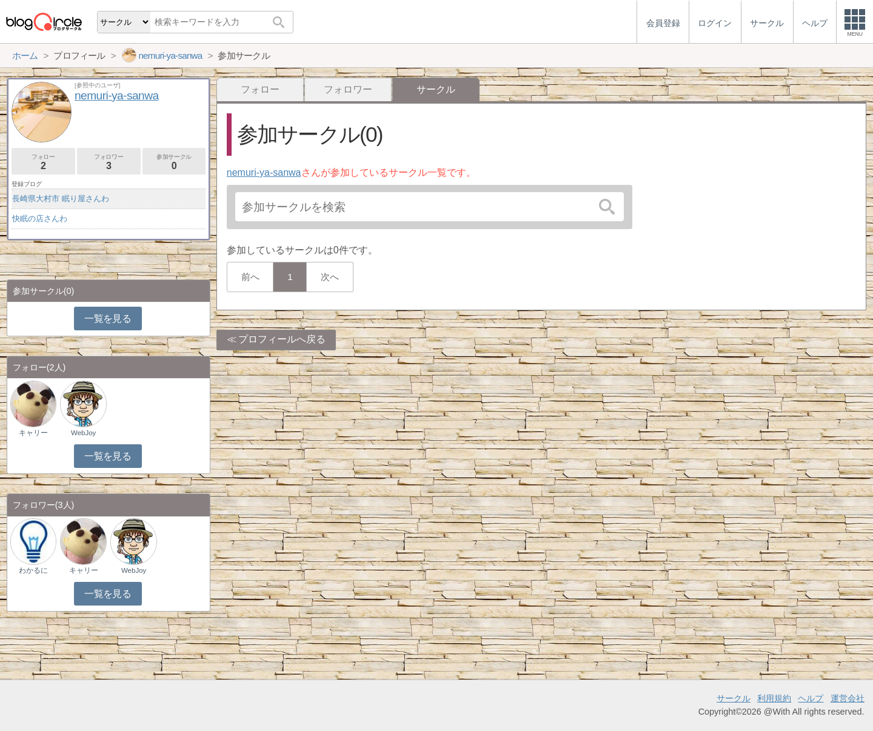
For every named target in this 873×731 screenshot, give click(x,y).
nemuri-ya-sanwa (264, 172)
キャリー (33, 432)
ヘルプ (810, 698)
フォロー (260, 89)
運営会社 (848, 698)
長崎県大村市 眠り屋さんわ (60, 198)
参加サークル (174, 162)
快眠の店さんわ (39, 218)
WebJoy (83, 432)
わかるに (33, 570)
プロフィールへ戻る (282, 339)
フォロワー (348, 89)
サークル (734, 698)
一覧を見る (107, 318)
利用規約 (774, 698)
